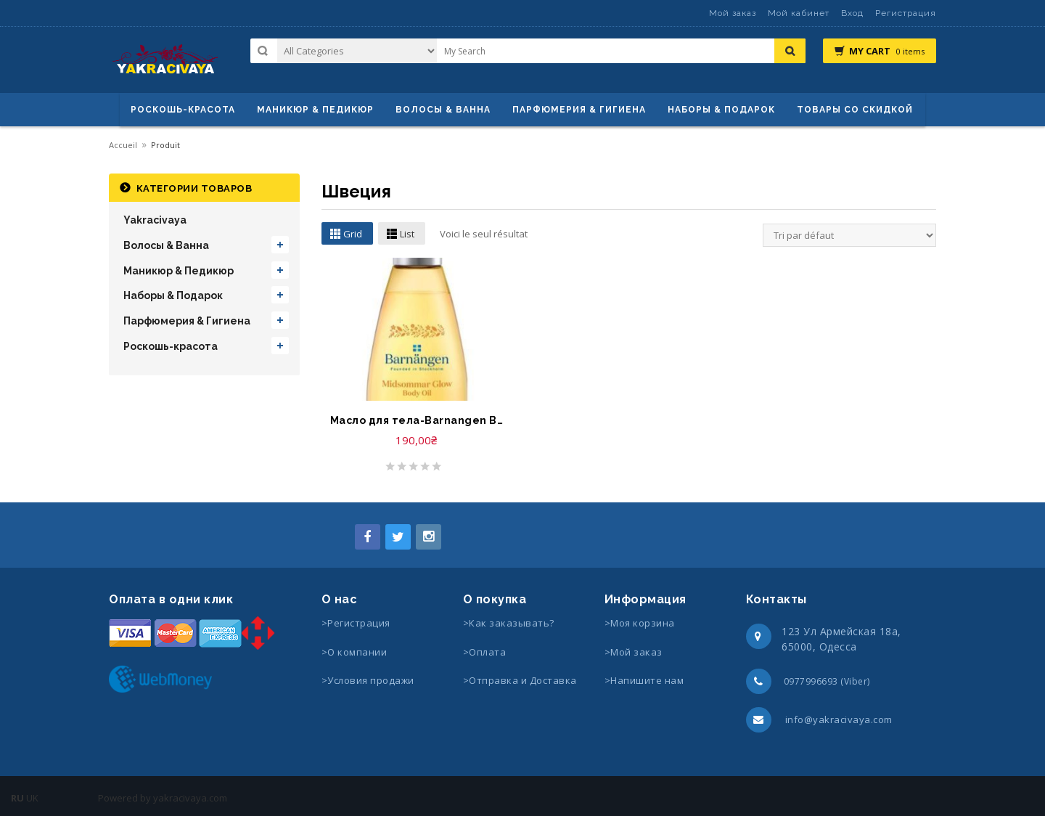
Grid (352, 233)
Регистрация (905, 13)
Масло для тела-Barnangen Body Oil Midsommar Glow (416, 420)
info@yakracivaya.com (839, 719)
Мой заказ (732, 13)
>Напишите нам (644, 680)
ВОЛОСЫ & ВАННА (443, 110)
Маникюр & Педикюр (178, 271)
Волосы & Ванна (166, 245)
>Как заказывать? (508, 622)
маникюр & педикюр (315, 110)
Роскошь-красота (183, 110)
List (407, 233)
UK (32, 797)
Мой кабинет (798, 13)
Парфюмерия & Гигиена (579, 110)
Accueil (123, 144)
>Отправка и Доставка (520, 680)
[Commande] (849, 235)
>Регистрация (355, 622)
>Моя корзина (640, 622)
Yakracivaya (155, 220)
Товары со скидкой (855, 110)
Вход (852, 13)
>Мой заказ (634, 651)
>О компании (354, 651)
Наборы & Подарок (721, 110)
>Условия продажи (369, 680)
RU (17, 797)
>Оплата (485, 651)
